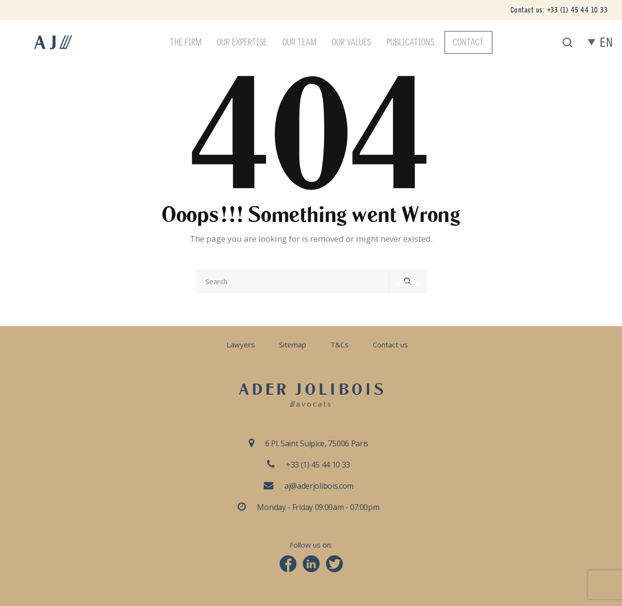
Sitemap (292, 344)
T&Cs (339, 344)
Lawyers (240, 344)
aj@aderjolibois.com (318, 486)
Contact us (390, 344)
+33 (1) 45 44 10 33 (577, 9)
